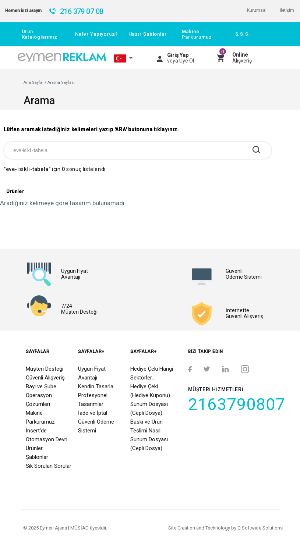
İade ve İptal (92, 413)
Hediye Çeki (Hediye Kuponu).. (151, 391)
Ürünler (34, 448)
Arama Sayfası (61, 82)
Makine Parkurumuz (197, 34)
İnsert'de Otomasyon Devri (46, 435)
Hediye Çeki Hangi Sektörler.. (151, 373)
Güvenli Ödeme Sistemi (96, 426)
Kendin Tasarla (95, 386)
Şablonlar (37, 457)
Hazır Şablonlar (147, 34)
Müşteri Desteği (44, 369)
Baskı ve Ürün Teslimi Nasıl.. (146, 426)
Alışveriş (242, 58)
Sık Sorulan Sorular (48, 466)
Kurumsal (256, 10)
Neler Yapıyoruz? (96, 34)
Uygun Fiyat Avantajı (92, 373)
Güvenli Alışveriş (45, 377)
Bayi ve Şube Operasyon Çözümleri (41, 395)
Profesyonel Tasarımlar (92, 399)
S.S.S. (242, 34)
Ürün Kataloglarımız (39, 34)
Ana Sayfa (33, 82)
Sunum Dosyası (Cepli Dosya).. (149, 408)
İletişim (287, 10)
